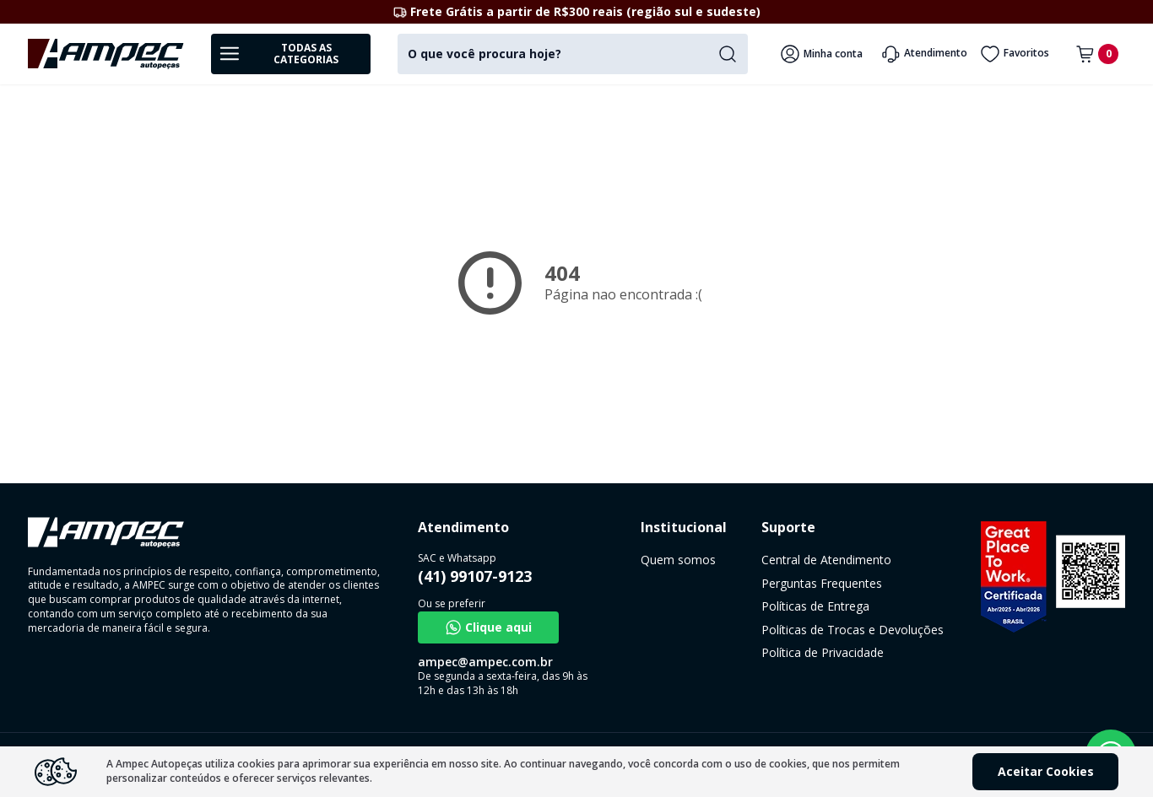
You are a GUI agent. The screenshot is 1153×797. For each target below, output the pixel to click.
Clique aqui (488, 627)
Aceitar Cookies (1046, 771)
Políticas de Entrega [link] (815, 606)
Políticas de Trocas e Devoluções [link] (852, 630)
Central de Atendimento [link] (826, 560)
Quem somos (678, 560)
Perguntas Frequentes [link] (821, 583)
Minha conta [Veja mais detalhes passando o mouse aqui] (821, 54)
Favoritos (1014, 54)
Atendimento (923, 54)
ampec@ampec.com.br (485, 662)
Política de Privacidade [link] (822, 652)
